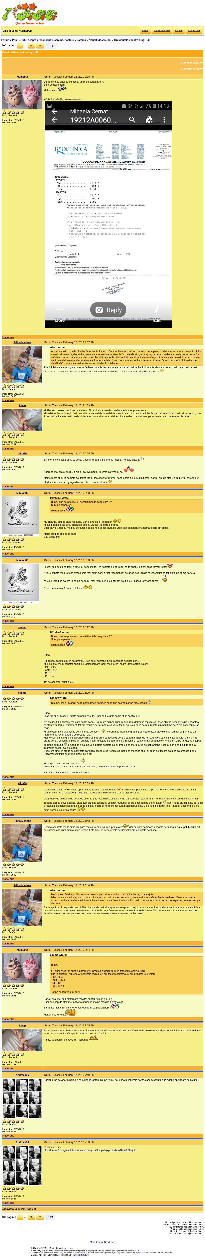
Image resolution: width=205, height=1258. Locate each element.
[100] (50, 45)
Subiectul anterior (192, 62)
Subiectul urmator (192, 68)
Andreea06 (22, 1074)
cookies (58, 1253)
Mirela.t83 (22, 492)
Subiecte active (162, 30)
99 (40, 45)
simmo (22, 627)
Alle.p (22, 405)
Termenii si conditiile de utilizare (149, 1253)
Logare (179, 30)
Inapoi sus (8, 337)
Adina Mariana (22, 342)
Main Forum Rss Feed (102, 1242)
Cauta (145, 30)
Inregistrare (194, 30)
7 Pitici (46, 1248)
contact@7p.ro (82, 1255)
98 (31, 45)
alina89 (22, 453)
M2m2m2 (22, 76)
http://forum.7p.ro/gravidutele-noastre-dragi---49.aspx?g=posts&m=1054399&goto (90, 1150)
